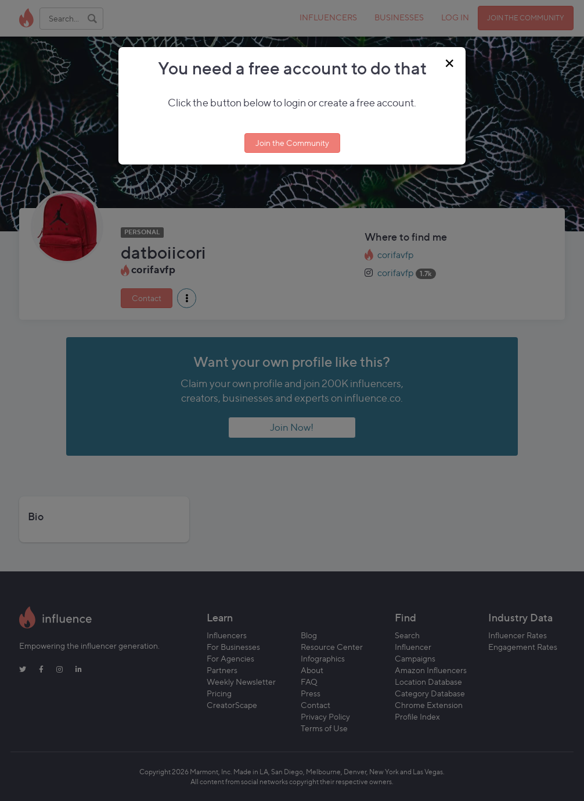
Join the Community (292, 143)
